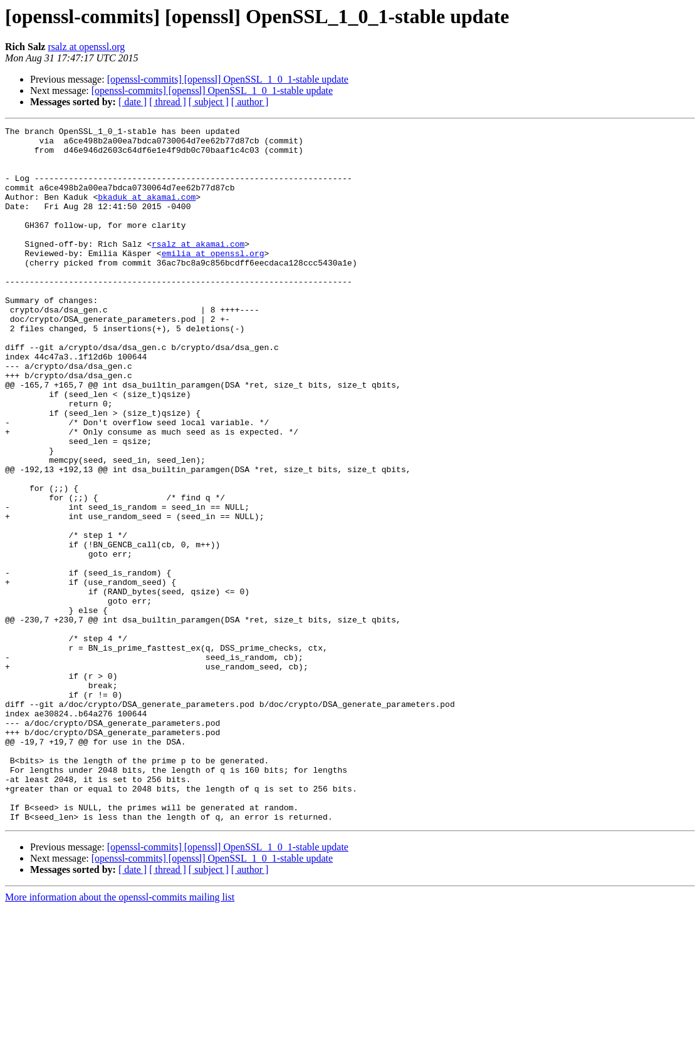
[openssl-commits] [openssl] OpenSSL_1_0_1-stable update (227, 79)
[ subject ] (209, 101)
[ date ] (132, 101)
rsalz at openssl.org (86, 46)
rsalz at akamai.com (198, 268)
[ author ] (250, 101)
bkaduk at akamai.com (147, 211)
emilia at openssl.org (213, 279)
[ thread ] (167, 101)
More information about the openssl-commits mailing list (119, 1036)
